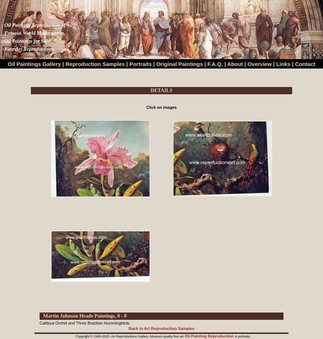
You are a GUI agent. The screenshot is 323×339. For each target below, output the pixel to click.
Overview (260, 64)
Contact (305, 64)
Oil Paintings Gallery (34, 64)
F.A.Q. (215, 64)
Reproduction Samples (95, 64)
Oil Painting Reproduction (210, 336)
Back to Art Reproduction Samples (161, 328)
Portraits (140, 64)
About (235, 64)
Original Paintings (179, 64)
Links (284, 64)
